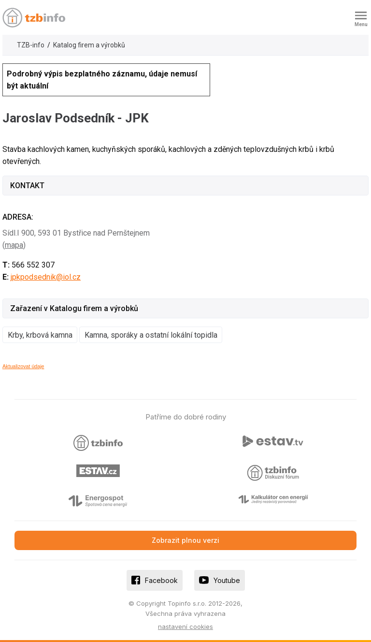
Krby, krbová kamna (40, 335)
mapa (14, 245)
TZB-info (30, 45)
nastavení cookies (185, 626)
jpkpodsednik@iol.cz (46, 277)
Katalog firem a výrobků (89, 45)
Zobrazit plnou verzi (185, 540)
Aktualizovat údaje (23, 366)
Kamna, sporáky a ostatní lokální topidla (151, 335)
